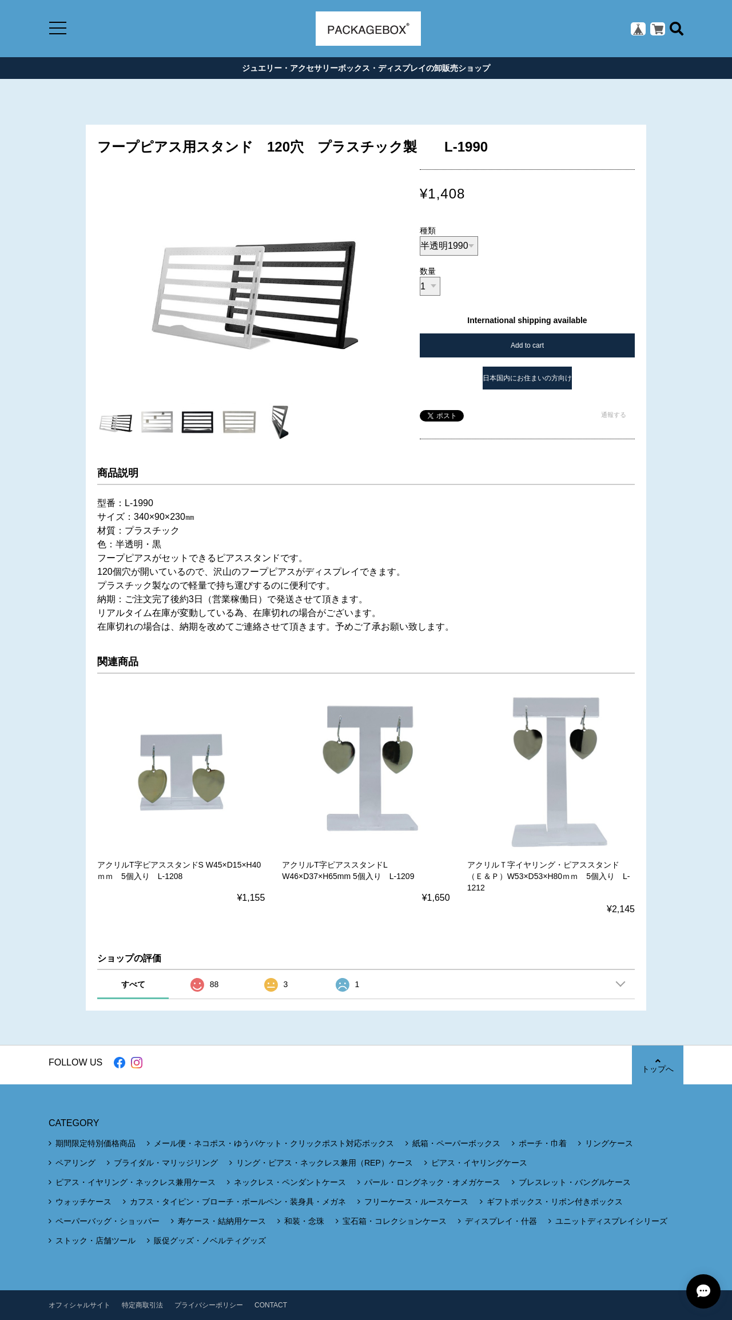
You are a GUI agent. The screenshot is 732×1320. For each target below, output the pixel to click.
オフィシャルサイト (79, 1305)
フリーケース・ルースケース (416, 1201)
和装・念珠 (304, 1221)
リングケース (609, 1143)
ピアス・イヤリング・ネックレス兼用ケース (135, 1182)
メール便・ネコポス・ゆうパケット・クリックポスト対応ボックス (274, 1143)
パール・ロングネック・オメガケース (432, 1182)
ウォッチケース (83, 1201)
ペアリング (75, 1162)
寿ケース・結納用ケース (222, 1221)
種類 (428, 230)
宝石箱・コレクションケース (395, 1221)
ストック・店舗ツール (95, 1240)
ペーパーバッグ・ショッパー (107, 1221)
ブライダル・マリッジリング (166, 1162)
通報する (613, 414)
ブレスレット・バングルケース (575, 1182)
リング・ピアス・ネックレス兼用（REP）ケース (324, 1162)
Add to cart (527, 345)
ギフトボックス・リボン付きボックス (555, 1201)
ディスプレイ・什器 (501, 1221)
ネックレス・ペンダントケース (290, 1182)
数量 (428, 271)
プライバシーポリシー (208, 1305)
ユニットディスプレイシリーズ (611, 1221)
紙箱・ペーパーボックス (456, 1143)
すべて (133, 984)
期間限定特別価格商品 (95, 1143)
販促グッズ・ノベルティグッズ (210, 1240)
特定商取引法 (142, 1305)
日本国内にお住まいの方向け (527, 378)
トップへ (658, 1065)
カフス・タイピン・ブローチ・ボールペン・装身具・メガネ (238, 1201)
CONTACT (270, 1305)
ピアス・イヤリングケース (479, 1162)
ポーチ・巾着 (543, 1143)
